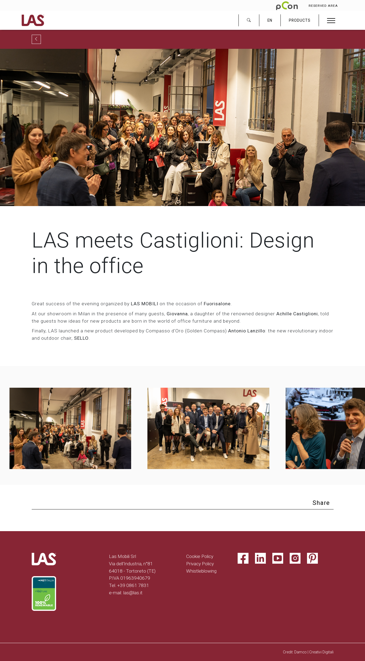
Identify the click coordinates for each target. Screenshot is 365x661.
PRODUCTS (300, 20)
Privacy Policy (200, 563)
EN (269, 20)
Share (321, 502)
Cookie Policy (199, 556)
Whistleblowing (201, 571)
